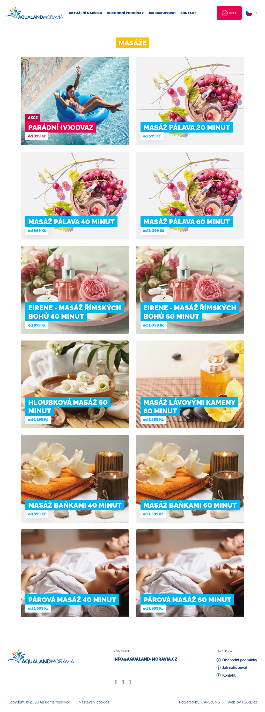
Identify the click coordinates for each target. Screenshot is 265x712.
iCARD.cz (249, 702)
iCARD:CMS (210, 702)
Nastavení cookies (94, 702)
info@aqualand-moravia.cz (145, 659)
